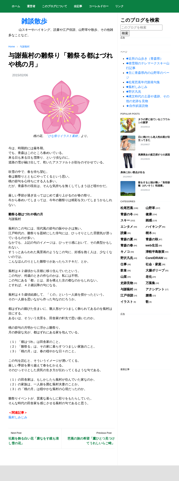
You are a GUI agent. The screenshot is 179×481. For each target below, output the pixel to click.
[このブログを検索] (141, 27)
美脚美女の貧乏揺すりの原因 (154, 154)
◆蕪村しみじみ (136, 87)
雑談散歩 (27, 21)
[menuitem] (15, 6)
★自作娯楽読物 (137, 106)
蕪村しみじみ (17, 417)
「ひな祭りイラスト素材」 (63, 136)
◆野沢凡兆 (133, 91)
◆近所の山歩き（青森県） (144, 58)
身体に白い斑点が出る (132, 172)
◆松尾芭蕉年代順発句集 (143, 82)
